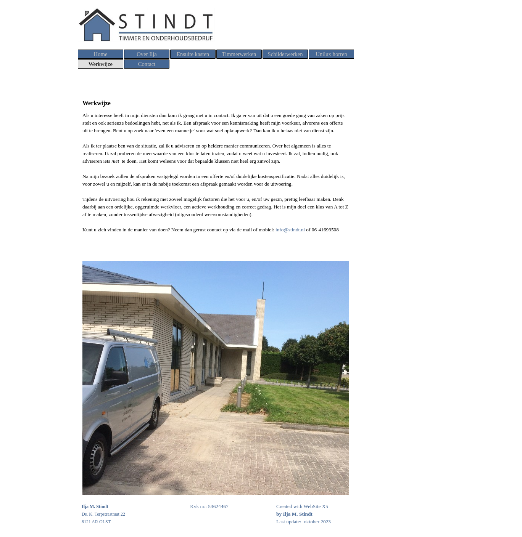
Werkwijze (101, 64)
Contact (147, 64)
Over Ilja (147, 54)
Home (101, 54)
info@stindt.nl (290, 229)
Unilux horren (331, 54)
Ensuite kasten (193, 54)
